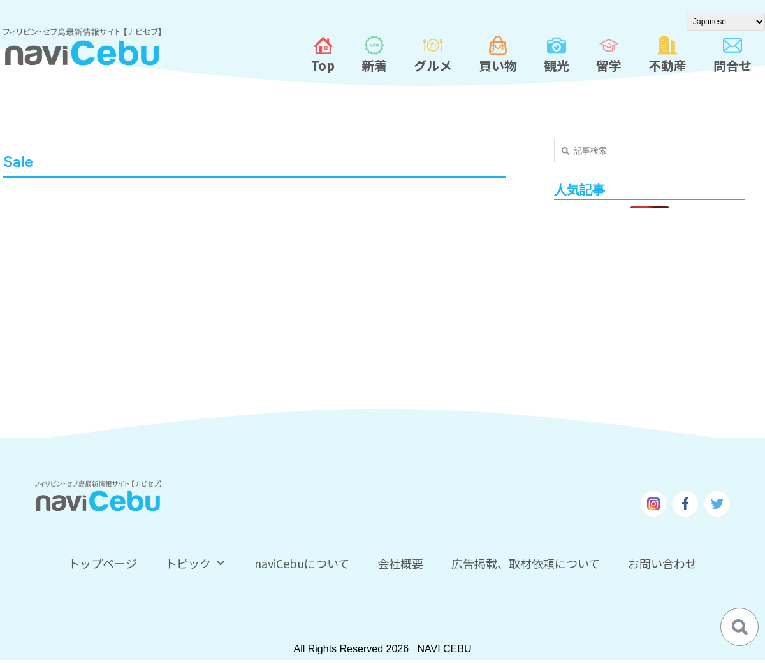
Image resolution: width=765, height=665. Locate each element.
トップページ (102, 563)
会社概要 (400, 563)
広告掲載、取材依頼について (525, 563)
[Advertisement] (650, 307)
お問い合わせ (662, 563)
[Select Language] (726, 22)
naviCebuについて (301, 563)
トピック (195, 563)
